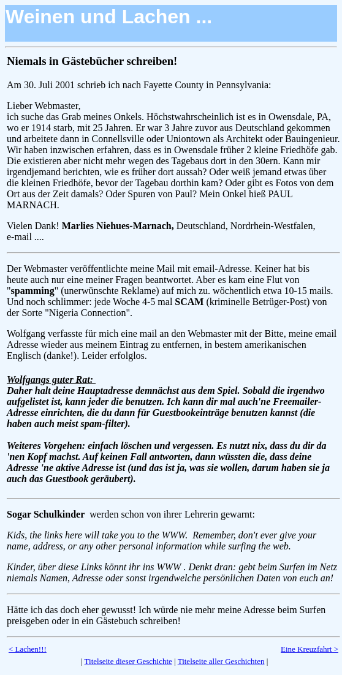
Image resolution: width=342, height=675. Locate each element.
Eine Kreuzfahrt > (309, 649)
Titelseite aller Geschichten (221, 661)
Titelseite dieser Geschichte (128, 661)
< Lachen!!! (28, 649)
